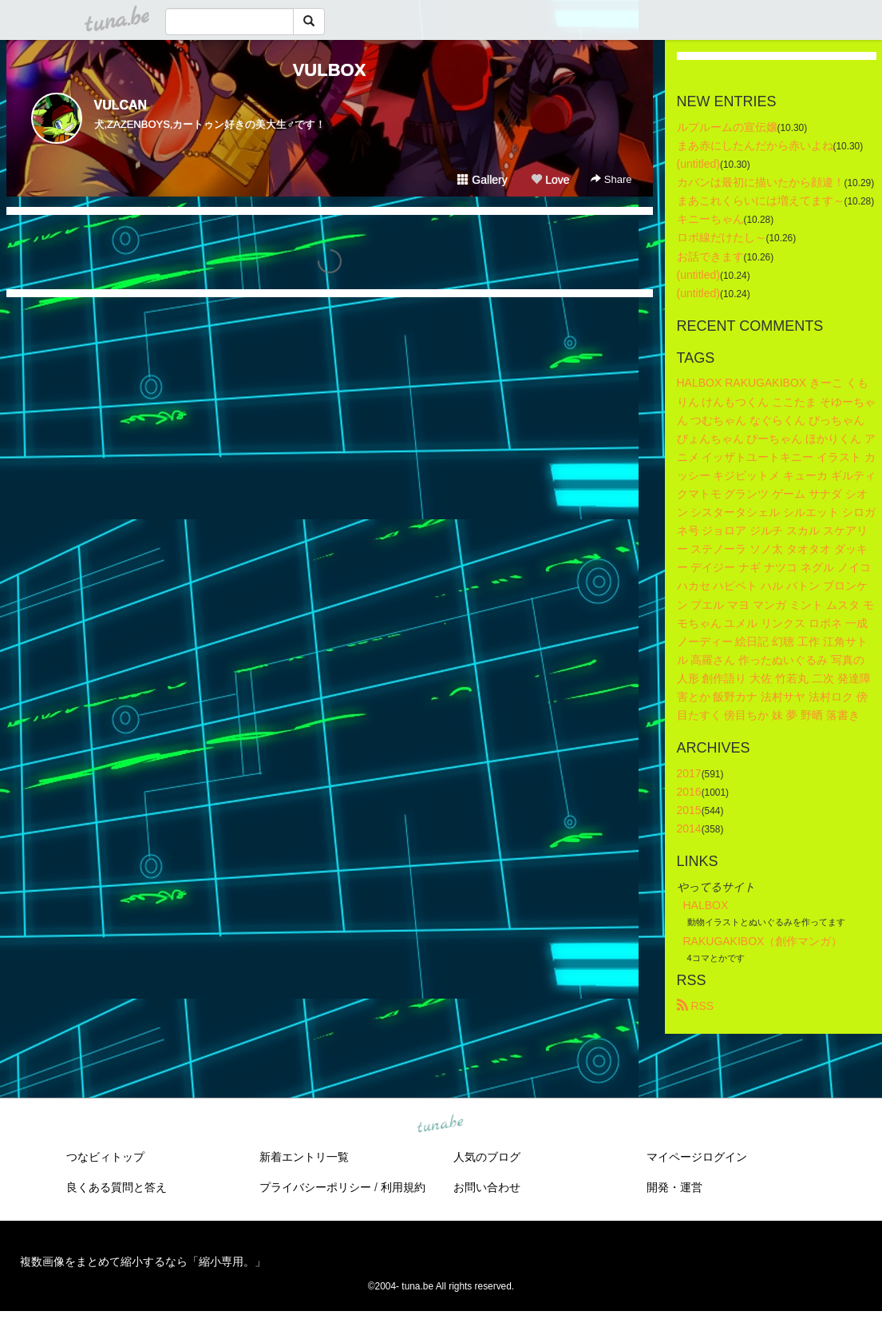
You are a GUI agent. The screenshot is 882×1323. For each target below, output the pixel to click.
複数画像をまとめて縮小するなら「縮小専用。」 (143, 1261)
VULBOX (329, 70)
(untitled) (698, 163)
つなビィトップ (105, 1156)
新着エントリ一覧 (304, 1156)
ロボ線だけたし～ (721, 237)
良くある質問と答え (116, 1187)
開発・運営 (674, 1187)
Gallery (482, 179)
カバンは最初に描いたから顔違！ (760, 182)
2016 (689, 791)
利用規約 (403, 1187)
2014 (689, 828)
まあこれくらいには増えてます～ (760, 200)
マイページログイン (697, 1156)
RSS (695, 1005)
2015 (689, 810)
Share (611, 179)
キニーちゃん (710, 219)
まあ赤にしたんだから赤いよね (755, 145)
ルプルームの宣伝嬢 (727, 127)
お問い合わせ (486, 1187)
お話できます (710, 256)
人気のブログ (486, 1156)
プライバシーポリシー (315, 1187)
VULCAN (121, 105)
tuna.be (440, 1124)
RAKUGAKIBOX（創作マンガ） (763, 941)
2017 (689, 773)
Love (550, 179)
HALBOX (706, 905)
